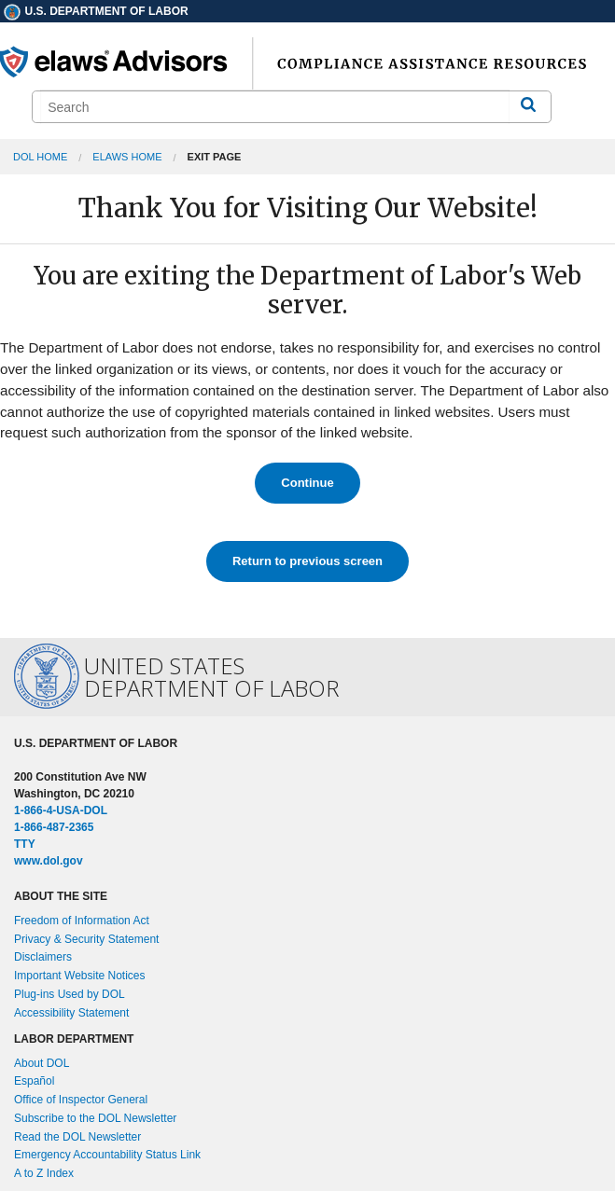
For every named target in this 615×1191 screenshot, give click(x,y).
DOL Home (40, 156)
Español (34, 1080)
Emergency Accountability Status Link (107, 1154)
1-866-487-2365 (53, 827)
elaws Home (126, 156)
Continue (307, 483)
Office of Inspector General (80, 1099)
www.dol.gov (48, 860)
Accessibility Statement (71, 1012)
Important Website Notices (80, 975)
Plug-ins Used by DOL (69, 994)
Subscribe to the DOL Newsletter (95, 1118)
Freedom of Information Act (81, 920)
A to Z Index (44, 1173)
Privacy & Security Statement (86, 939)
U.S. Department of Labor (95, 11)
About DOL (41, 1063)
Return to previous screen (307, 561)
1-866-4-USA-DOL (60, 810)
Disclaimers (43, 956)
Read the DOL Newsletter (77, 1136)
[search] (274, 107)
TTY (24, 844)
